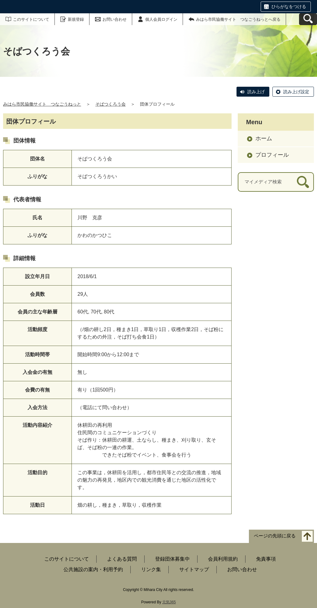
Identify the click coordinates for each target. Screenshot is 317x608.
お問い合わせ (114, 19)
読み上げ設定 (296, 91)
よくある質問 (122, 559)
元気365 (169, 602)
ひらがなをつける (288, 6)
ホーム (263, 138)
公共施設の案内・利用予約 (93, 569)
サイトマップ (194, 569)
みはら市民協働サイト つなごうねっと (42, 104)
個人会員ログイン (161, 19)
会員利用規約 (223, 559)
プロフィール (272, 155)
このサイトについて (31, 19)
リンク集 (151, 569)
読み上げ (256, 91)
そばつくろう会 (110, 104)
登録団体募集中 (172, 559)
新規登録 (76, 19)
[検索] (303, 182)
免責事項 (266, 559)
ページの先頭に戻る (275, 536)
